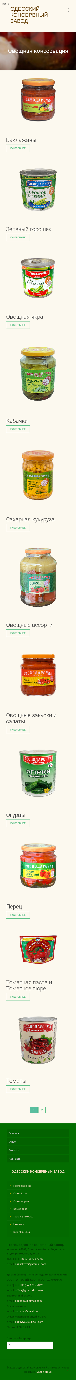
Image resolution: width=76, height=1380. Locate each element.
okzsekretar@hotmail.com (30, 1264)
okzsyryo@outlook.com (29, 1321)
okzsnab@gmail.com (27, 1311)
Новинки (18, 1224)
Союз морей (21, 1201)
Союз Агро (20, 1193)
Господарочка (22, 1185)
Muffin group (44, 1371)
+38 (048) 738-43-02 (31, 1258)
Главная (14, 1133)
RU (6, 3)
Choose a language (19, 1338)
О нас (12, 1141)
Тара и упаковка (23, 1216)
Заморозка (20, 1208)
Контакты (15, 1158)
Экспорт (14, 1150)
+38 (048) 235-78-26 (31, 1285)
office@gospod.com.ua (29, 1290)
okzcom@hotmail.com (28, 1300)
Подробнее (18, 148)
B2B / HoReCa (21, 1231)
